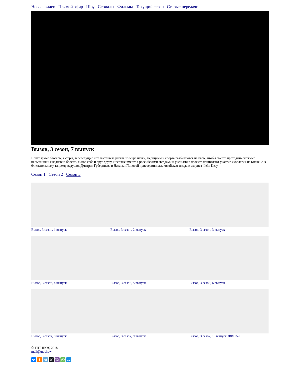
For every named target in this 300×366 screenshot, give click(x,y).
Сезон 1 (38, 174)
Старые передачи (182, 6)
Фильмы (125, 6)
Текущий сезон (150, 6)
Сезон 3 (73, 174)
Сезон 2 (56, 174)
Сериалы (106, 6)
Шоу (90, 6)
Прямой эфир (70, 6)
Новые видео (43, 6)
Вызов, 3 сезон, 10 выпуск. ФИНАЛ (229, 334)
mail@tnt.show (41, 351)
